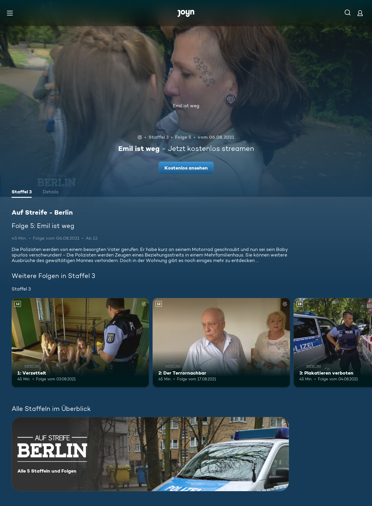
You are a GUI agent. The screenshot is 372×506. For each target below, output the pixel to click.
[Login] (360, 13)
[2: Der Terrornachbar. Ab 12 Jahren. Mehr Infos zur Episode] (221, 342)
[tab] (21, 192)
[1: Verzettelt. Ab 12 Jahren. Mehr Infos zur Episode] (80, 342)
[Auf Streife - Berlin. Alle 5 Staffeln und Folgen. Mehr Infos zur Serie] (150, 454)
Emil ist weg (186, 105)
